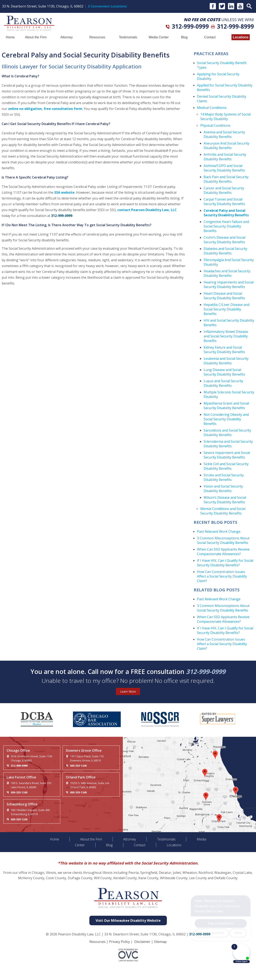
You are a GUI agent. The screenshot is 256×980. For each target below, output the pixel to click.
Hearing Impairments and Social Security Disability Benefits (229, 284)
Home (10, 37)
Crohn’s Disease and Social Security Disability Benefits (224, 239)
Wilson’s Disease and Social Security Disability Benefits (225, 499)
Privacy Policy (119, 941)
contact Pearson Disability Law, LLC (147, 210)
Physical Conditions (215, 125)
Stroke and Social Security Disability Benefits (224, 477)
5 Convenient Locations (107, 6)
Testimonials (128, 37)
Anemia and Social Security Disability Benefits (224, 134)
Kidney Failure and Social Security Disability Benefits (224, 349)
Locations (241, 37)
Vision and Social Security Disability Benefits (223, 488)
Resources (97, 37)
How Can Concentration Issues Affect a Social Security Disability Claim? (222, 576)
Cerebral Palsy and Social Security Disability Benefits (226, 212)
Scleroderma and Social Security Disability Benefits (228, 443)
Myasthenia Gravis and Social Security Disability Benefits (226, 405)
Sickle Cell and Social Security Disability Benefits (226, 466)
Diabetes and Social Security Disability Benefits (225, 250)
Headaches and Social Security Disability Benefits (227, 273)
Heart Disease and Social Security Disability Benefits (224, 295)
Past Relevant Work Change (218, 531)
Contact (210, 37)
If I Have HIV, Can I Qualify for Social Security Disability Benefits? (225, 562)
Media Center (159, 37)
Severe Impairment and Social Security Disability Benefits (227, 455)
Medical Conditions (211, 107)
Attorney (66, 37)
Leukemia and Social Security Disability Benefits (226, 360)
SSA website (64, 192)
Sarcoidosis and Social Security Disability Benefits (227, 432)
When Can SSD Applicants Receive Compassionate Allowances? (223, 551)
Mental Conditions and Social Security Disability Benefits (222, 511)
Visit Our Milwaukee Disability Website (128, 920)
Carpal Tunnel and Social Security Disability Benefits (224, 201)
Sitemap (160, 941)
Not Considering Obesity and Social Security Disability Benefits (226, 419)
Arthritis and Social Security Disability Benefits (225, 156)
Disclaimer (142, 941)
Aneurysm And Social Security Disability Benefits (226, 145)
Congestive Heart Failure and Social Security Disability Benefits (226, 226)
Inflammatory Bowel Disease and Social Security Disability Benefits (226, 336)
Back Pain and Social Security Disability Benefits (226, 179)
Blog (184, 37)
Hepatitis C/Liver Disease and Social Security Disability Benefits (226, 309)
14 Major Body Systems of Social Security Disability (225, 116)
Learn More (128, 691)
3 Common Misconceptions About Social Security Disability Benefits (223, 540)
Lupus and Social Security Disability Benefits (223, 383)
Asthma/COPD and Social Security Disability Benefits (224, 168)
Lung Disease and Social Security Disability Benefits (224, 372)
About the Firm (36, 37)
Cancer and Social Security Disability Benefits (224, 190)
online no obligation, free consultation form (45, 108)
